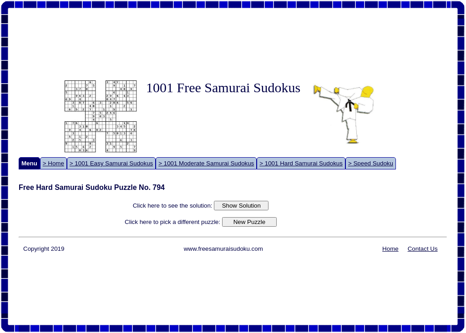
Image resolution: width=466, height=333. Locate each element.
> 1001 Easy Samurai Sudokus (111, 163)
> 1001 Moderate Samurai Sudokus (206, 163)
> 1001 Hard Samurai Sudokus (301, 163)
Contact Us (423, 248)
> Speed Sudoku (370, 163)
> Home (53, 163)
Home (390, 248)
